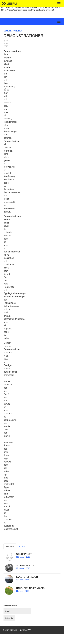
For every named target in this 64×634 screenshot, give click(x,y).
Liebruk (10, 3)
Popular (10, 546)
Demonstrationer (13, 31)
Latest (22, 546)
